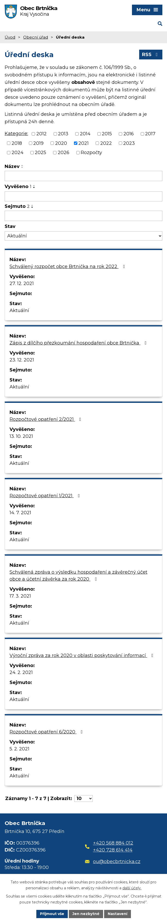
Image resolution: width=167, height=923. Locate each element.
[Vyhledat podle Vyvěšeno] (83, 196)
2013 (63, 134)
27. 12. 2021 (22, 283)
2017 (150, 134)
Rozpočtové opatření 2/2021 (46, 419)
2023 (129, 143)
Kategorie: (16, 133)
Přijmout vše (52, 913)
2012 (41, 134)
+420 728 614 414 (112, 850)
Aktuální (19, 310)
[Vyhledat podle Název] (83, 176)
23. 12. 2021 (22, 360)
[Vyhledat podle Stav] (83, 236)
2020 (61, 143)
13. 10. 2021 (21, 436)
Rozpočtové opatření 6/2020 (47, 732)
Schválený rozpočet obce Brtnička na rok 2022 (68, 266)
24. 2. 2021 (21, 672)
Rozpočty (91, 152)
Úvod (10, 37)
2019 (38, 143)
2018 (17, 143)
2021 (83, 143)
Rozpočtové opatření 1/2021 (46, 496)
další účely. (131, 888)
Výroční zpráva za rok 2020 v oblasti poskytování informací (82, 655)
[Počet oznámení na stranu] (83, 798)
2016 (128, 134)
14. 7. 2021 (20, 513)
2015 (107, 134)
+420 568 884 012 (113, 843)
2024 (17, 152)
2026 (63, 152)
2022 (106, 143)
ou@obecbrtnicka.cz (112, 861)
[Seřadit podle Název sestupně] (22, 167)
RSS (151, 54)
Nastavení (117, 913)
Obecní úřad (35, 37)
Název (12, 166)
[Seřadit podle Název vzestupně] (22, 165)
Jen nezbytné (85, 913)
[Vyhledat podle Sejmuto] (83, 216)
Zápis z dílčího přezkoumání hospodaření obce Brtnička (79, 343)
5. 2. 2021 (19, 749)
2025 (40, 152)
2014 (85, 134)
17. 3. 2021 (20, 596)
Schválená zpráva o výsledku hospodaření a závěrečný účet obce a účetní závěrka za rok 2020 (78, 575)
